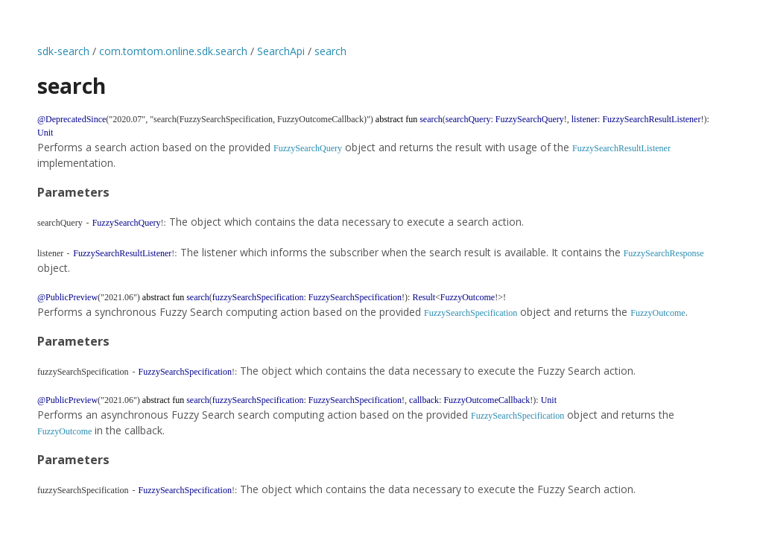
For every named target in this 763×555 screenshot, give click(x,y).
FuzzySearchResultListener (621, 148)
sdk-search (63, 51)
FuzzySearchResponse (664, 253)
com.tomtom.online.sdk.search (173, 51)
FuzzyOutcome (657, 313)
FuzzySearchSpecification (470, 313)
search (330, 51)
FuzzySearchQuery (307, 148)
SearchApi (281, 51)
